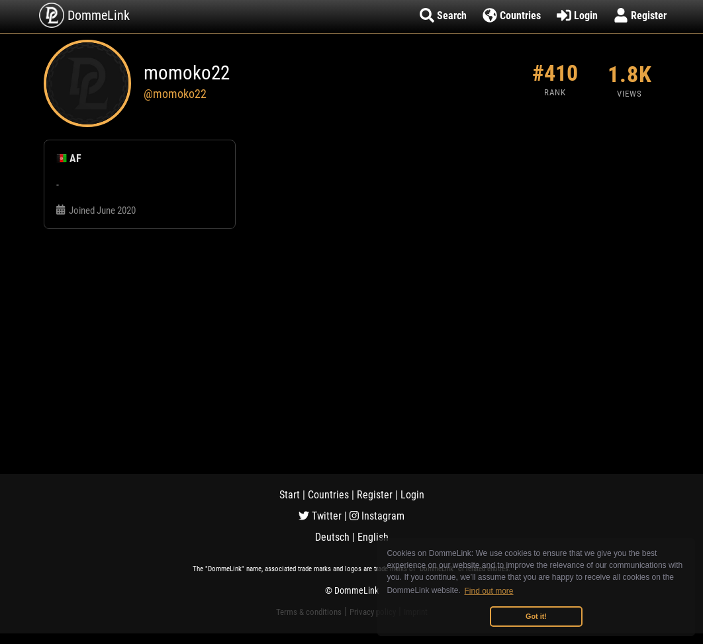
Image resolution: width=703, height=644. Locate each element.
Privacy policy (373, 612)
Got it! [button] (536, 616)
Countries (328, 494)
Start (289, 494)
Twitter (320, 516)
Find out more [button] (489, 591)
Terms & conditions (309, 612)
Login (412, 494)
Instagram (377, 516)
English (373, 537)
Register (375, 494)
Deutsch (332, 537)
